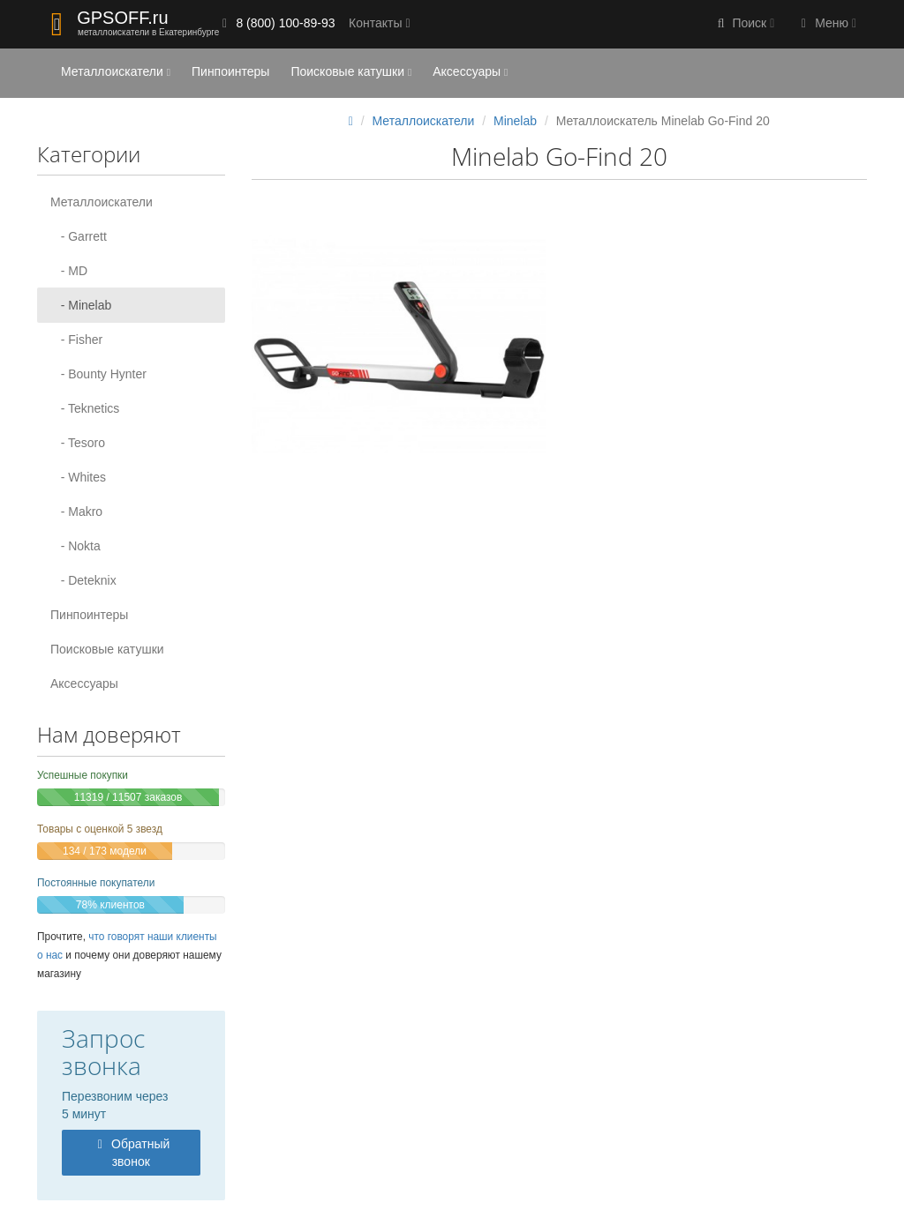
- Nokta (75, 546)
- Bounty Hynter (98, 374)
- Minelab (80, 305)
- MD (68, 271)
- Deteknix (83, 580)
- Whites (78, 477)
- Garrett (78, 236)
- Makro (76, 511)
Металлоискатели (115, 71)
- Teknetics (84, 408)
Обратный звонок (131, 1153)
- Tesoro (77, 443)
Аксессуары (470, 71)
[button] (744, 24)
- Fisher (76, 339)
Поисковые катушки (350, 71)
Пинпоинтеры (230, 71)
